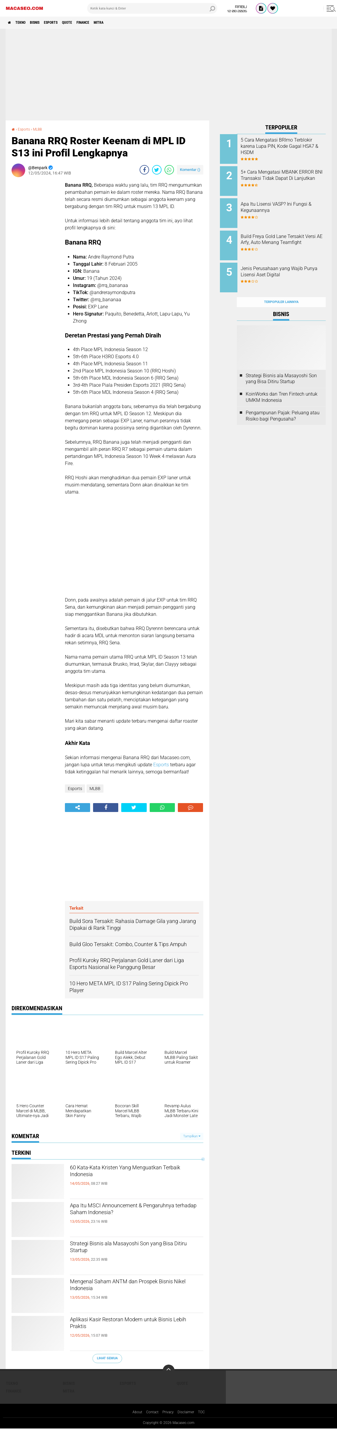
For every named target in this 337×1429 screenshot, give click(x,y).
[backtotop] (169, 1370)
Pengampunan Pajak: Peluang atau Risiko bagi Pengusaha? (283, 403)
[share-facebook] (144, 170)
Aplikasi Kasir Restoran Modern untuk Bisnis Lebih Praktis (132, 1325)
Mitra (126, 22)
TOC (206, 1412)
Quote (86, 22)
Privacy (168, 1412)
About (133, 1412)
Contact (150, 1412)
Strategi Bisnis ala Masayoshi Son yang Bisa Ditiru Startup (135, 1249)
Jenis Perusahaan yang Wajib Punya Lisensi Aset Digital (289, 263)
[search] (152, 8)
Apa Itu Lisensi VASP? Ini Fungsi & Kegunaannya (283, 203)
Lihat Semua (107, 1358)
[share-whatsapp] (169, 170)
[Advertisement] (169, 74)
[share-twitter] (157, 170)
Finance (106, 22)
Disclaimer (188, 1412)
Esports (65, 22)
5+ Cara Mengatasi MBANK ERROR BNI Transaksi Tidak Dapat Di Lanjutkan (287, 176)
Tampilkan (191, 1136)
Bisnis (44, 22)
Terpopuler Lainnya (281, 289)
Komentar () (190, 169)
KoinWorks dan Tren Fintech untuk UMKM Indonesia (281, 384)
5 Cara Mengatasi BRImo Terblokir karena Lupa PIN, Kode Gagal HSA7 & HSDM (285, 146)
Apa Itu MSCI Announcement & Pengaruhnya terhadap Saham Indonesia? (121, 1216)
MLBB (41, 129)
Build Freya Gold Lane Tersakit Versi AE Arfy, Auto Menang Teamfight (289, 236)
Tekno (25, 22)
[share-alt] (77, 807)
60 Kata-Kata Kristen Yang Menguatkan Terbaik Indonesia (135, 1173)
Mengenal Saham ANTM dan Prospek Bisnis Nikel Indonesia (132, 1287)
